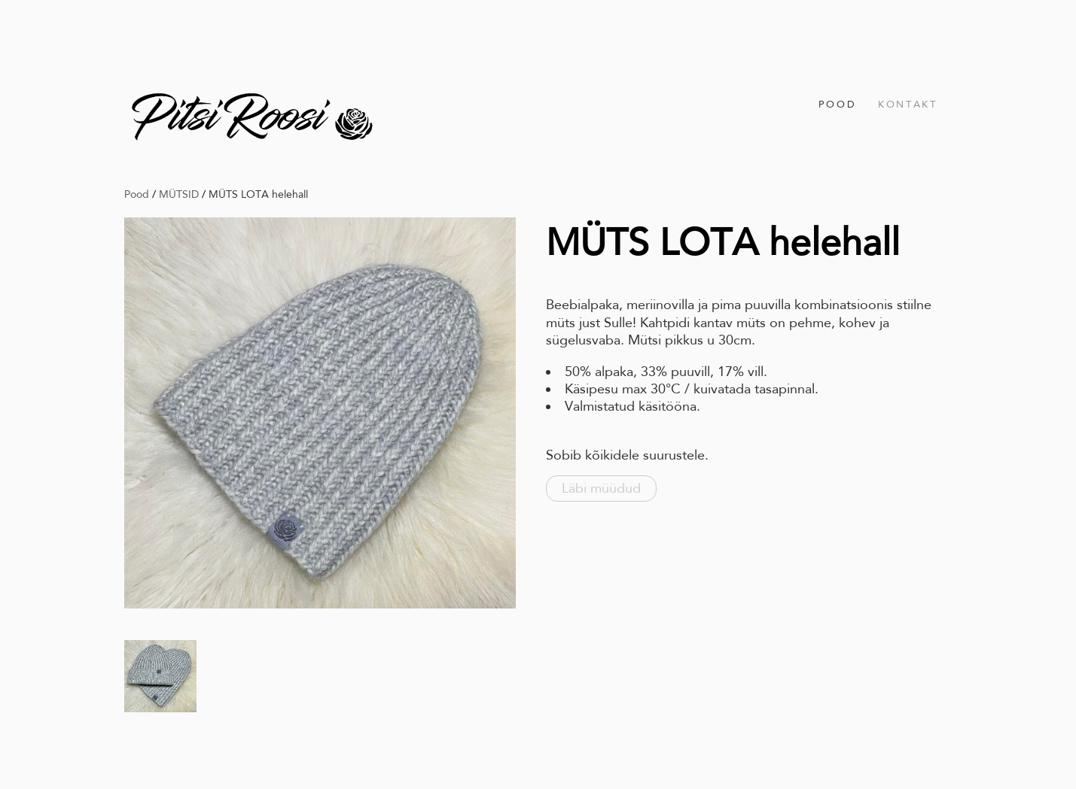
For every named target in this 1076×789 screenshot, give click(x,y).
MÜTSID (179, 194)
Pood (837, 104)
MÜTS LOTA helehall (258, 194)
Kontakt (907, 104)
